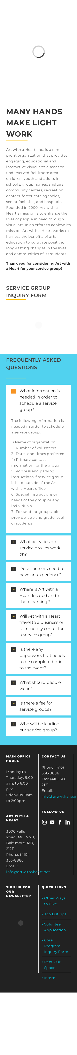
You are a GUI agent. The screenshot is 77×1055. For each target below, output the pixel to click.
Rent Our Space (52, 965)
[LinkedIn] (68, 822)
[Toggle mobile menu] (68, 10)
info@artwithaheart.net (28, 872)
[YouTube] (52, 822)
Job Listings (55, 914)
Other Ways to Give (55, 901)
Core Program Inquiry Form (56, 946)
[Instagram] (44, 822)
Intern (49, 978)
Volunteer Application (55, 927)
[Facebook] (60, 822)
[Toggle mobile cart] (52, 10)
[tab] (38, 400)
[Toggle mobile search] (60, 10)
